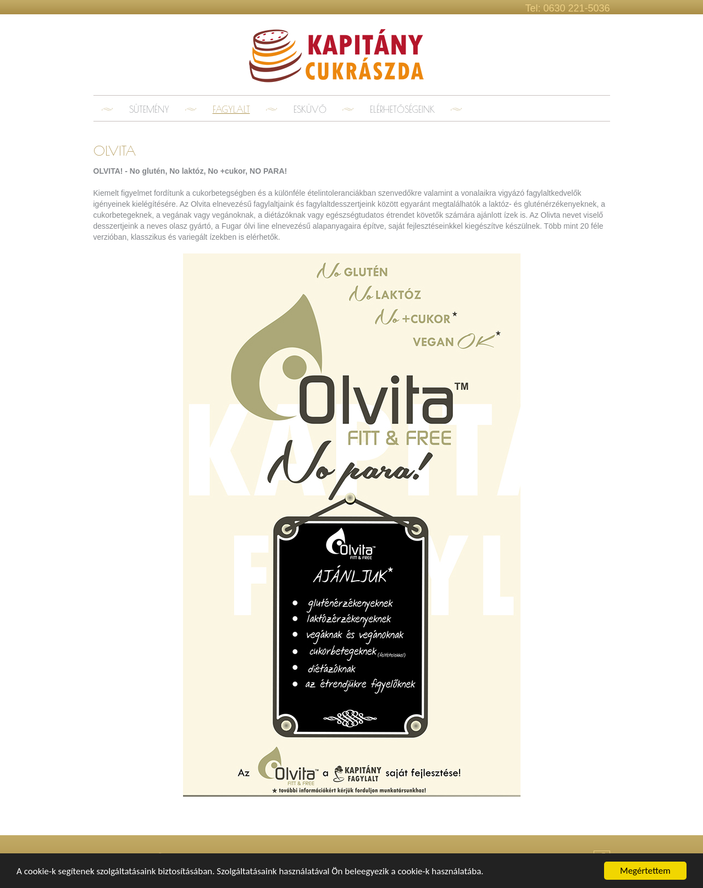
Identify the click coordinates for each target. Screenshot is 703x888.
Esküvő (310, 109)
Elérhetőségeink (402, 109)
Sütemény (149, 109)
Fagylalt (231, 109)
